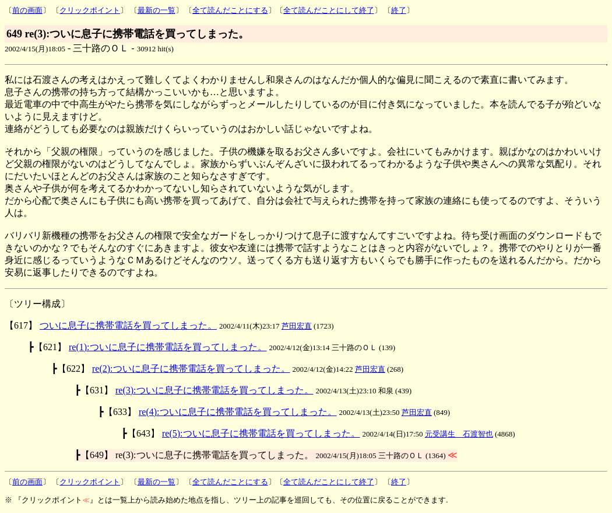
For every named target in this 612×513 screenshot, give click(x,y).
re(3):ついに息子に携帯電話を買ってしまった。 (214, 390)
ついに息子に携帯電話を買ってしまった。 (128, 325)
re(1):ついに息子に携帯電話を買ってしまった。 (168, 347)
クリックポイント (89, 10)
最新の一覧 (156, 10)
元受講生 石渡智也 (459, 434)
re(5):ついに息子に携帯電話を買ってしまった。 (261, 433)
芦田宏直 (297, 326)
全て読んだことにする (230, 10)
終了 (398, 10)
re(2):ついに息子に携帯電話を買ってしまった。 (191, 369)
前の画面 (27, 10)
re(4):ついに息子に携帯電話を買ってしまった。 (238, 412)
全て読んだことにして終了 (328, 10)
